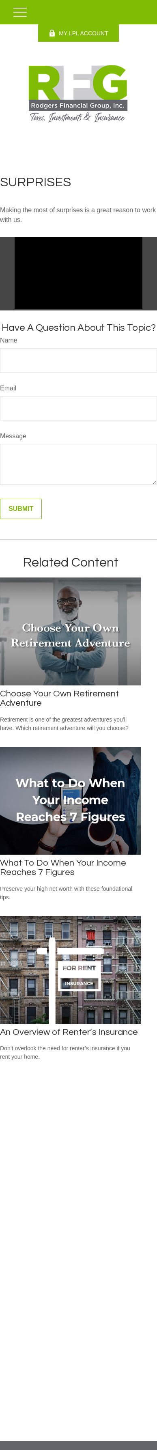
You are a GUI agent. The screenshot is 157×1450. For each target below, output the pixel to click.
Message (13, 436)
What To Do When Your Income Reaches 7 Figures (63, 867)
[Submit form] (21, 509)
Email (8, 388)
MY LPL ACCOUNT (78, 33)
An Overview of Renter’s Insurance (69, 1032)
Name (8, 340)
